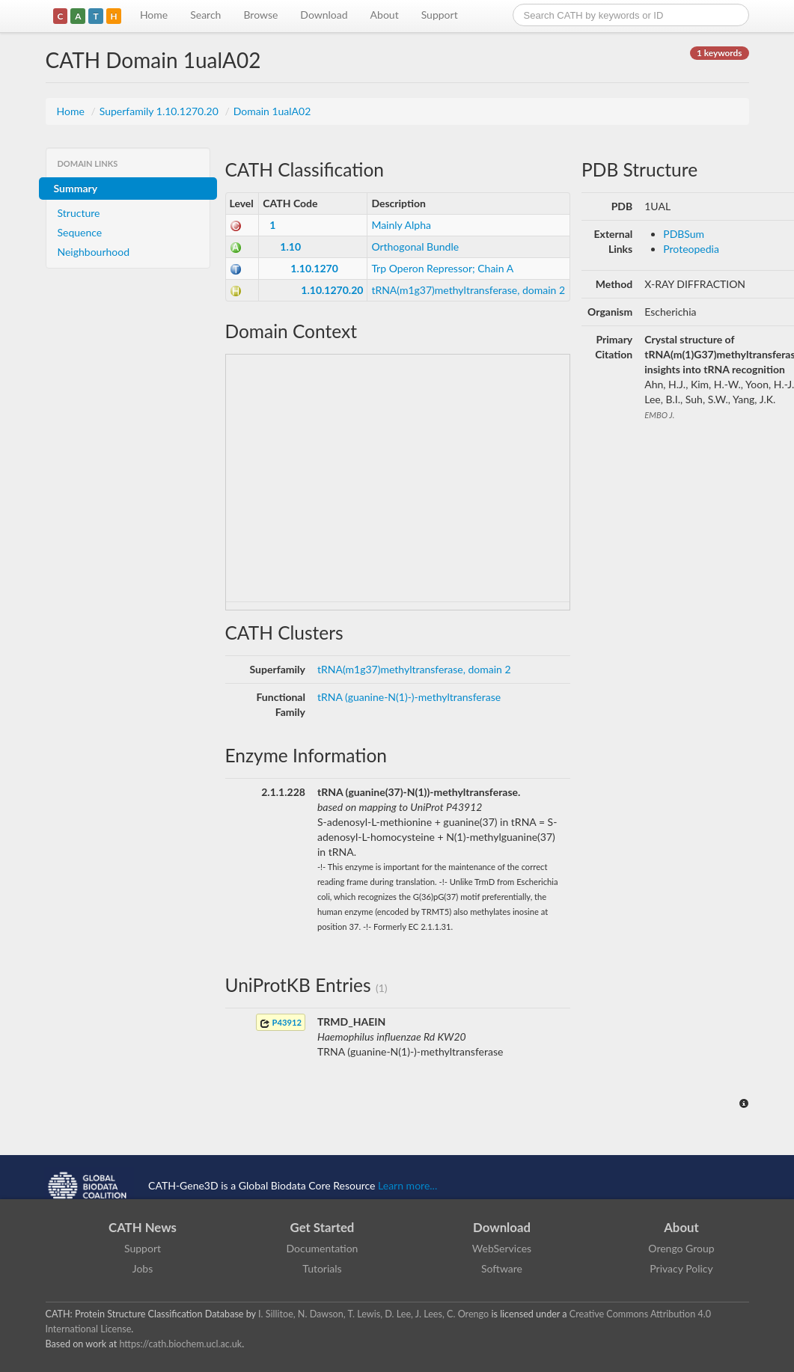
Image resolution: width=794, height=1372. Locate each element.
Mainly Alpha (401, 224)
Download (323, 14)
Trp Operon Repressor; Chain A (442, 268)
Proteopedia (691, 248)
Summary (76, 188)
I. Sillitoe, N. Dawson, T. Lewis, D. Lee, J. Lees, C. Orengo (373, 1314)
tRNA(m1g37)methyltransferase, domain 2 (468, 290)
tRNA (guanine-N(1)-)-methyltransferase (409, 696)
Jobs (142, 1268)
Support (439, 14)
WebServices (501, 1248)
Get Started (322, 1227)
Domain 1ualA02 (272, 111)
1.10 (290, 246)
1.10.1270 (314, 268)
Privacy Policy (681, 1268)
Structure (79, 212)
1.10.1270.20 (332, 290)
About (384, 14)
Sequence (80, 232)
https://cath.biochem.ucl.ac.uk (180, 1344)
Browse (260, 14)
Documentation (322, 1248)
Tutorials (321, 1268)
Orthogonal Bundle (415, 246)
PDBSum (683, 233)
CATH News (143, 1227)
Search (205, 14)
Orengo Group (681, 1248)
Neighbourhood (94, 251)
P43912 (281, 1023)
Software (501, 1268)
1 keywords (719, 52)
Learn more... (407, 1185)
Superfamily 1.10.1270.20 (161, 111)
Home (154, 14)
